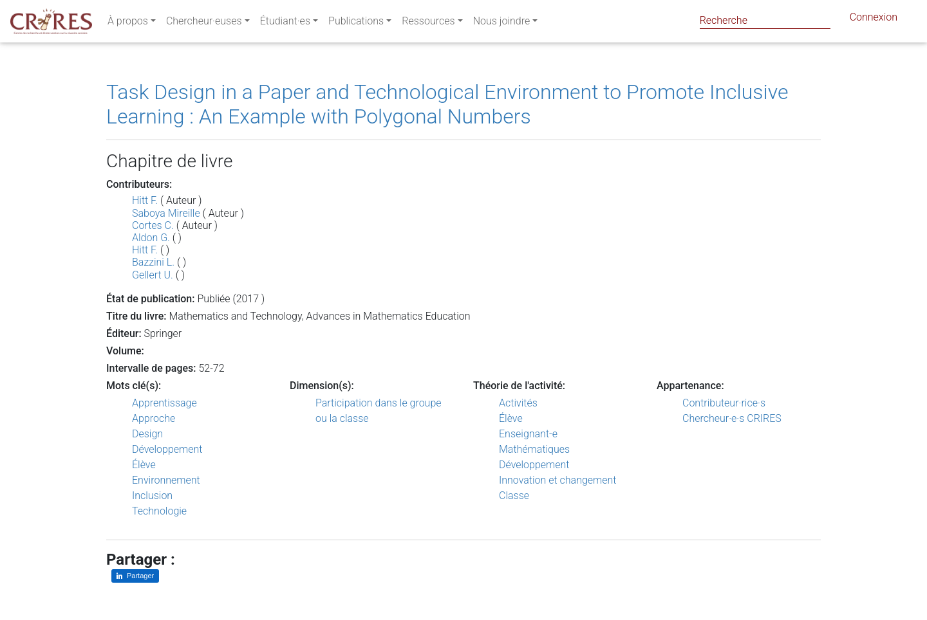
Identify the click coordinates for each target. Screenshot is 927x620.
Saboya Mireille (166, 213)
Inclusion (152, 495)
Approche (153, 418)
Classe (514, 495)
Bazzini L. (153, 262)
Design (147, 434)
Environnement (166, 480)
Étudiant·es (285, 23)
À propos (128, 23)
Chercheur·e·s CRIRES (732, 418)
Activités (518, 403)
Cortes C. (153, 225)
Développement (167, 449)
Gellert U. (152, 275)
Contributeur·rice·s (723, 403)
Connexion (873, 20)
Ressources (428, 23)
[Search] (765, 20)
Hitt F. (145, 200)
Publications (356, 23)
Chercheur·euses (204, 23)
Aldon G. (151, 238)
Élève (144, 465)
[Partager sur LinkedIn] (135, 576)
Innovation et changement (558, 480)
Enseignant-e (528, 434)
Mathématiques (534, 449)
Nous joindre (501, 23)
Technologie (159, 511)
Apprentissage (164, 403)
